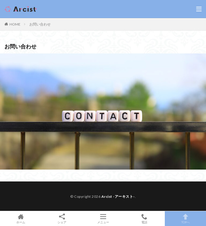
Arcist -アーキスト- (118, 196)
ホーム (20, 219)
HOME (14, 24)
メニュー (103, 219)
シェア (61, 219)
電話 (144, 219)
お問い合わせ (40, 24)
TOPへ (185, 219)
